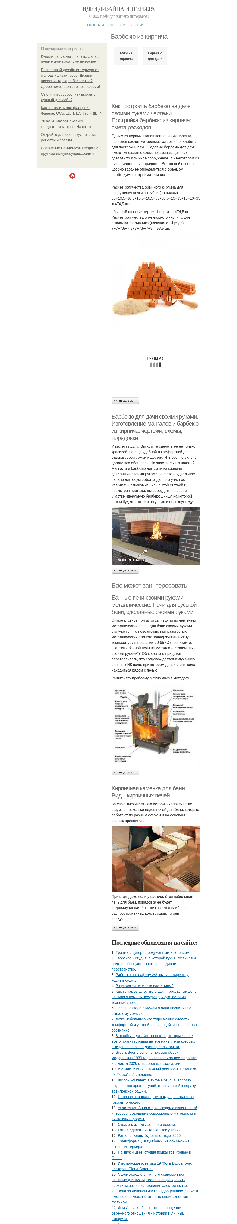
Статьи (136, 24)
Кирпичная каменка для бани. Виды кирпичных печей (149, 792)
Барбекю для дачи (155, 56)
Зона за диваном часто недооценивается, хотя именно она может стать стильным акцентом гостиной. (155, 1196)
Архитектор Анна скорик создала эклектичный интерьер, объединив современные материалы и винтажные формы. (154, 1113)
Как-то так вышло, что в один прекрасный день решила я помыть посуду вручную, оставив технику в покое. (154, 996)
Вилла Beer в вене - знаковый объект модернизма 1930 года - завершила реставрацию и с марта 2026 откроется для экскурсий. (154, 1057)
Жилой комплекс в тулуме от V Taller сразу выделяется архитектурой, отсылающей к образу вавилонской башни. (154, 1085)
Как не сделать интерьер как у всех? (149, 1130)
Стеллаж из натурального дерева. (147, 1124)
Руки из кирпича (126, 56)
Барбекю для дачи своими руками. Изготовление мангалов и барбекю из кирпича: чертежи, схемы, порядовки (155, 427)
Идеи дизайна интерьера (118, 9)
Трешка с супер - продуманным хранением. (153, 953)
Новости (116, 24)
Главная (95, 24)
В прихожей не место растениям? (145, 986)
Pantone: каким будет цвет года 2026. (150, 1136)
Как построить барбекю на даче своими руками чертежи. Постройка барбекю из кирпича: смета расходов (151, 117)
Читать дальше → (125, 400)
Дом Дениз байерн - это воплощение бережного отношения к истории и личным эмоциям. (148, 1213)
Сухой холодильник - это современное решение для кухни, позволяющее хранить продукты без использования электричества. (150, 1179)
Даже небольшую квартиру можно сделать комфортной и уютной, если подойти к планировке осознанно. (155, 1024)
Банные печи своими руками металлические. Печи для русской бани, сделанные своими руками (154, 604)
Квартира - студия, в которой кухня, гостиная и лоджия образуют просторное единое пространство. (154, 963)
